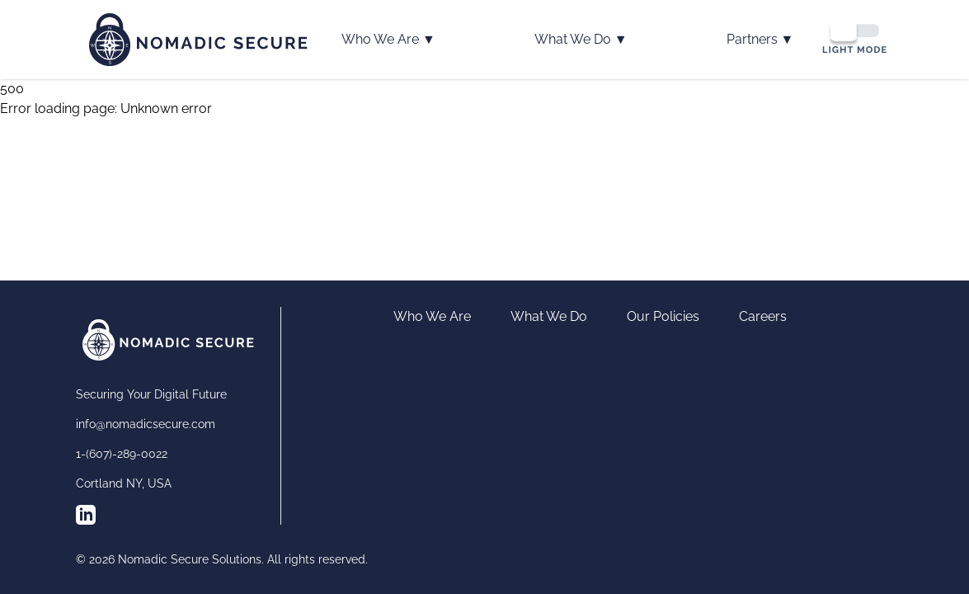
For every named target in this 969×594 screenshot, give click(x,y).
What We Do (581, 40)
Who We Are (388, 40)
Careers (763, 316)
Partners (760, 40)
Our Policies (663, 316)
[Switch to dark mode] (854, 37)
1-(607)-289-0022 (121, 453)
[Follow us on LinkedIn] (86, 515)
